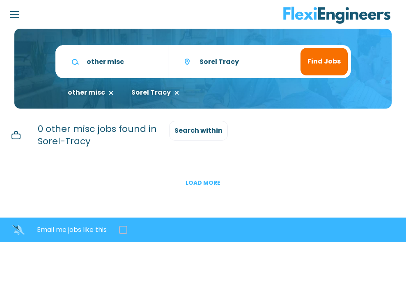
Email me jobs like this (72, 229)
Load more (203, 183)
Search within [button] (198, 130)
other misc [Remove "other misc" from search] (86, 92)
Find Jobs (324, 61)
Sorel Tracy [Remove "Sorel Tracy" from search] (151, 92)
